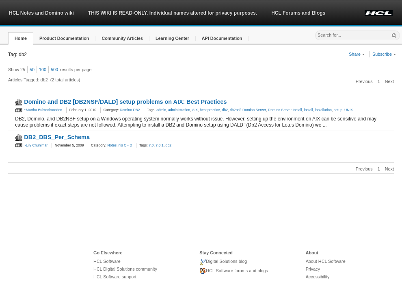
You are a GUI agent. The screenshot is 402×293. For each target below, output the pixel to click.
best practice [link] (210, 110)
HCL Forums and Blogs (298, 13)
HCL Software (107, 261)
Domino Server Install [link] (285, 110)
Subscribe (384, 54)
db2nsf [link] (235, 110)
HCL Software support (114, 276)
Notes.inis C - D (119, 145)
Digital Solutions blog (223, 262)
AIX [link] (195, 110)
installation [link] (323, 110)
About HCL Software (326, 261)
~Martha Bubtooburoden (38, 110)
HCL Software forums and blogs (233, 271)
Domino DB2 (130, 110)
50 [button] (32, 69)
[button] (20, 38)
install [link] (308, 110)
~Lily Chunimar (31, 145)
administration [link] (179, 110)
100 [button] (42, 69)
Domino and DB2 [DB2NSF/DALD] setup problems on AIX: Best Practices (125, 101)
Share (357, 54)
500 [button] (54, 69)
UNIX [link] (348, 110)
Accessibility (318, 276)
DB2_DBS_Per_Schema (57, 137)
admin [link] (161, 110)
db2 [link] (225, 110)
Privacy (313, 269)
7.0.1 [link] (159, 145)
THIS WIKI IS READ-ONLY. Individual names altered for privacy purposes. (172, 13)
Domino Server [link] (254, 110)
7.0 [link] (151, 145)
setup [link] (338, 110)
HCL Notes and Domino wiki (41, 13)
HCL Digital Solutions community (125, 269)
